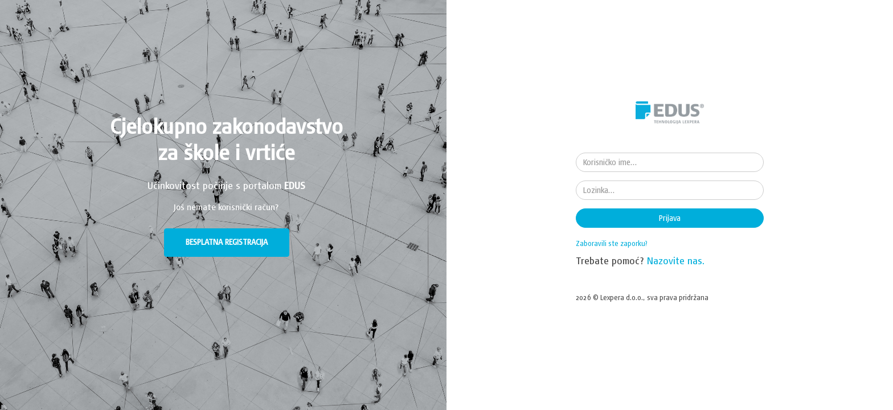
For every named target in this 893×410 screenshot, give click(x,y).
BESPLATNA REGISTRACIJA (227, 242)
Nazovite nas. (676, 260)
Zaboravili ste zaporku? (612, 243)
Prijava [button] (670, 218)
